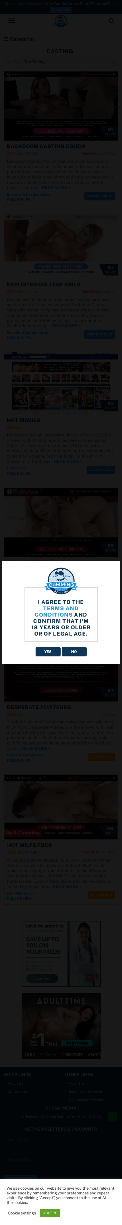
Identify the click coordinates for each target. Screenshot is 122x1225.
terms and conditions (57, 611)
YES (48, 652)
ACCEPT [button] (50, 1213)
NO (74, 652)
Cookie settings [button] (22, 1213)
